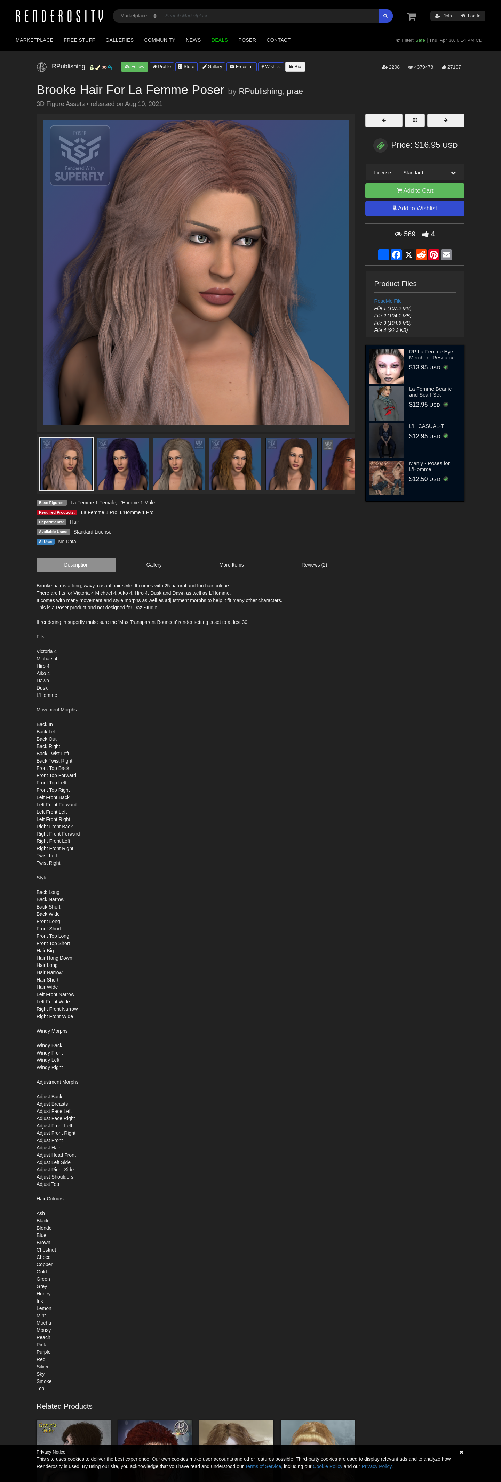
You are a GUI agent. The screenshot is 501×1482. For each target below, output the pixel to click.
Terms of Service (263, 1466)
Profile (162, 66)
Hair (74, 522)
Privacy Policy (376, 1466)
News (193, 40)
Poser (247, 40)
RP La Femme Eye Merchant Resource (432, 354)
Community (160, 40)
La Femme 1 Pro (99, 512)
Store (186, 66)
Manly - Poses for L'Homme (429, 466)
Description (76, 565)
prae (295, 91)
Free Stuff (79, 40)
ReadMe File (388, 301)
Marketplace (34, 40)
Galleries (119, 40)
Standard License (92, 532)
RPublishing (260, 91)
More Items (232, 565)
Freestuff (242, 66)
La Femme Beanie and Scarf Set (430, 392)
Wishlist (271, 66)
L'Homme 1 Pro (137, 512)
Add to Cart (415, 190)
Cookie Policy (327, 1466)
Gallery (212, 66)
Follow (134, 66)
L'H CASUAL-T (426, 426)
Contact (279, 40)
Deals (220, 40)
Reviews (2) (314, 565)
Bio (295, 66)
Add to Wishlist (415, 208)
